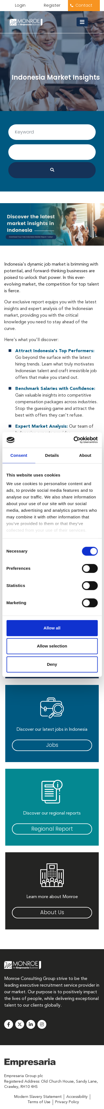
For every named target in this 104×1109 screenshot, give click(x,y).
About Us (52, 912)
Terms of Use (38, 1102)
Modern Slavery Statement (38, 1097)
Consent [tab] (18, 455)
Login (20, 5)
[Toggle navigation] (84, 21)
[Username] (52, 132)
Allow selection (52, 646)
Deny (52, 664)
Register (52, 5)
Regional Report (52, 829)
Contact (83, 5)
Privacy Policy (67, 1102)
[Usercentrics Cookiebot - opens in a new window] (74, 439)
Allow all (52, 628)
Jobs (52, 745)
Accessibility (77, 1097)
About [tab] (85, 455)
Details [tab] (52, 455)
